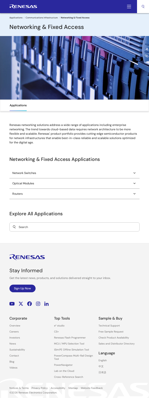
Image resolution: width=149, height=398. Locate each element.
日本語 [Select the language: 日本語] (102, 372)
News (12, 343)
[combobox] (74, 226)
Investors (14, 337)
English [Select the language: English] (103, 360)
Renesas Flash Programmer (70, 337)
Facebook (29, 303)
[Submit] (14, 227)
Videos (13, 367)
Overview (14, 325)
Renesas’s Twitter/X (21, 303)
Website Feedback (92, 388)
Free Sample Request (111, 331)
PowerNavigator (63, 365)
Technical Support (109, 325)
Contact (14, 355)
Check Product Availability (114, 337)
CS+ (56, 331)
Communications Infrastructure (42, 17)
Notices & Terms (19, 388)
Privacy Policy (40, 388)
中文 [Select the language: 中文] (101, 366)
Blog (11, 361)
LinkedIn (46, 303)
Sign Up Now (22, 288)
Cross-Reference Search (68, 377)
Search (143, 6)
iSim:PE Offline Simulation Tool (71, 349)
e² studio (59, 325)
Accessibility (58, 388)
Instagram (38, 303)
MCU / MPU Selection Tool (69, 343)
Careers (14, 331)
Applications (16, 17)
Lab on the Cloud (64, 371)
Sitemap (73, 388)
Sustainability (17, 349)
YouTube (12, 303)
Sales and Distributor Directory (117, 343)
